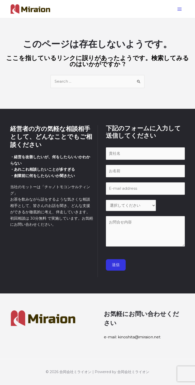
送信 (116, 265)
